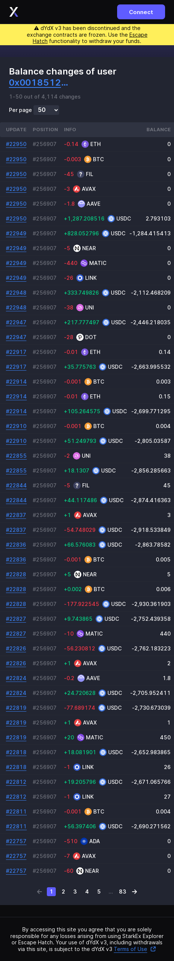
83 (122, 891)
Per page (20, 110)
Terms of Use (135, 949)
